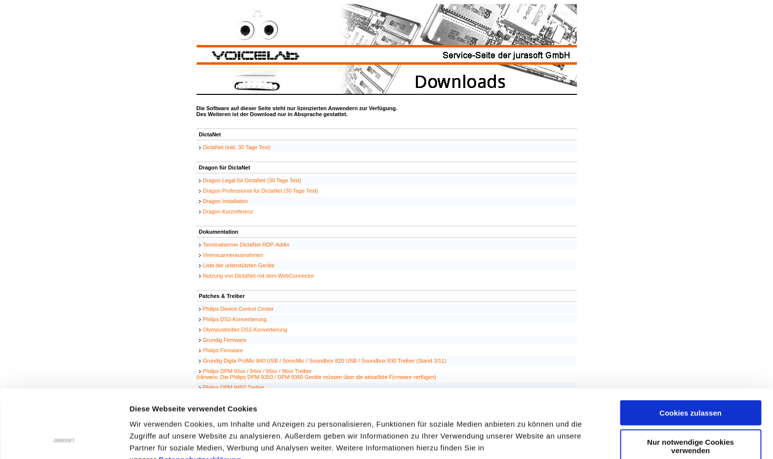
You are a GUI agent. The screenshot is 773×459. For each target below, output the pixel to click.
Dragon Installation (225, 201)
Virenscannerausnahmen (233, 255)
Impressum (150, 407)
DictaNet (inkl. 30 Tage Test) (237, 147)
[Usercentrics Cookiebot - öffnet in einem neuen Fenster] (64, 439)
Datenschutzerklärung (200, 395)
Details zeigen (525, 439)
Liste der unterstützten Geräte (239, 265)
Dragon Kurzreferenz (228, 211)
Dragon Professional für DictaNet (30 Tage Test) (260, 191)
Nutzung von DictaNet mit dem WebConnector (258, 276)
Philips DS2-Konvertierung (235, 319)
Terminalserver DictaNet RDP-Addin (246, 245)
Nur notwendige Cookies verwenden (690, 382)
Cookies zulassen (690, 348)
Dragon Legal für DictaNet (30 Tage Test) (252, 180)
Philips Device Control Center (238, 309)
